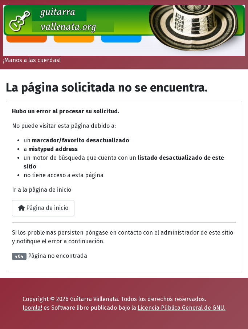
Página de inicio (43, 207)
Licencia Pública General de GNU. (181, 307)
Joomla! (32, 307)
